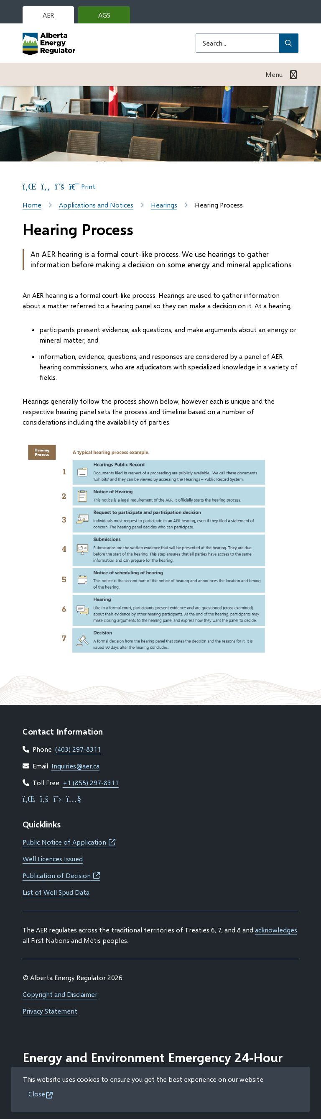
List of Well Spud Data (56, 892)
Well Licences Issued (53, 859)
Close (36, 1094)
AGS (110, 17)
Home (32, 205)
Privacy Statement (50, 1011)
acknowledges (276, 930)
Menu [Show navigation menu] (274, 74)
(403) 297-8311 (78, 749)
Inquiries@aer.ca (75, 766)
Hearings (164, 205)
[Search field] (237, 43)
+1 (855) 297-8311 (91, 782)
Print (82, 186)
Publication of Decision (61, 875)
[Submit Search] (288, 43)
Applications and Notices (96, 205)
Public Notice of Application (69, 842)
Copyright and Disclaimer (60, 994)
